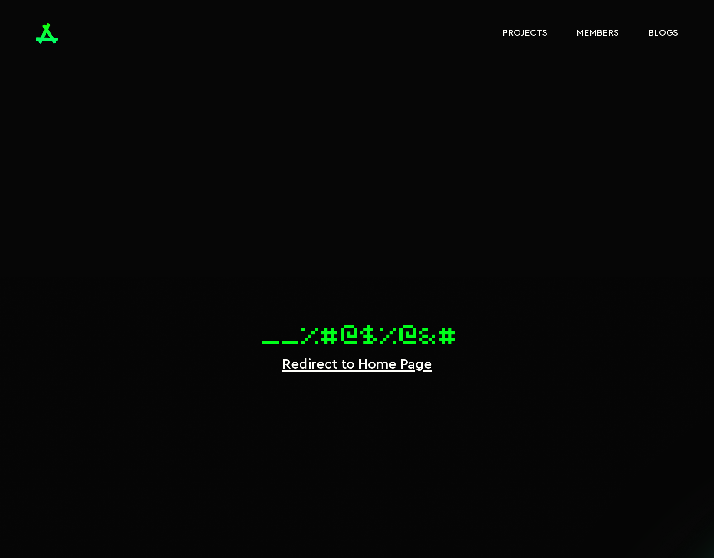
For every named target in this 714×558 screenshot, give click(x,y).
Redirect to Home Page (357, 364)
